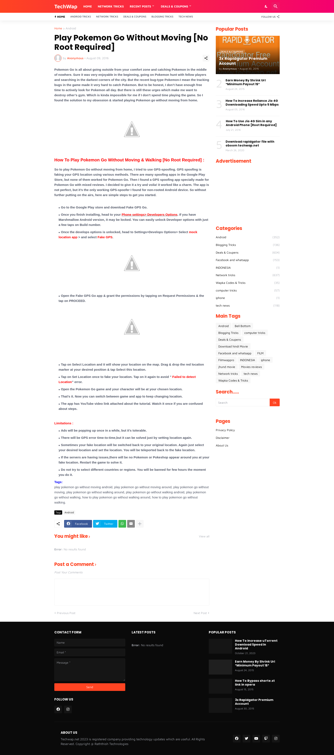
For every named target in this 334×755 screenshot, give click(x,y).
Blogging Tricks (162, 16)
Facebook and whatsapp (248, 260)
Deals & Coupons (134, 16)
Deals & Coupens (248, 252)
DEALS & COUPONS (174, 6)
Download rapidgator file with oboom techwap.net (250, 143)
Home (87, 6)
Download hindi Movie (233, 346)
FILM (260, 353)
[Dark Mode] (266, 6)
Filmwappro (226, 360)
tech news (248, 305)
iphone (248, 298)
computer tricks (248, 290)
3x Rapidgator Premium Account (254, 702)
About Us (222, 445)
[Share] (206, 58)
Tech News (186, 16)
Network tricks (248, 275)
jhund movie (226, 367)
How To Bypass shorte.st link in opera (255, 682)
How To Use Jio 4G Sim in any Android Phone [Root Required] (251, 123)
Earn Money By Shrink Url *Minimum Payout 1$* (246, 82)
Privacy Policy (225, 430)
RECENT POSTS (140, 6)
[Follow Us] (269, 16)
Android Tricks (80, 16)
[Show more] (140, 524)
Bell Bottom (242, 326)
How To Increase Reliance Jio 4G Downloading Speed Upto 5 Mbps (252, 102)
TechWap (65, 6)
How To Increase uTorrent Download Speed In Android (256, 644)
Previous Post (66, 613)
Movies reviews (251, 367)
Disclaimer (222, 437)
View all (204, 536)
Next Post (200, 613)
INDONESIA (248, 268)
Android (71, 28)
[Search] (276, 6)
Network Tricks (111, 6)
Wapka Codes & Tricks (248, 283)
